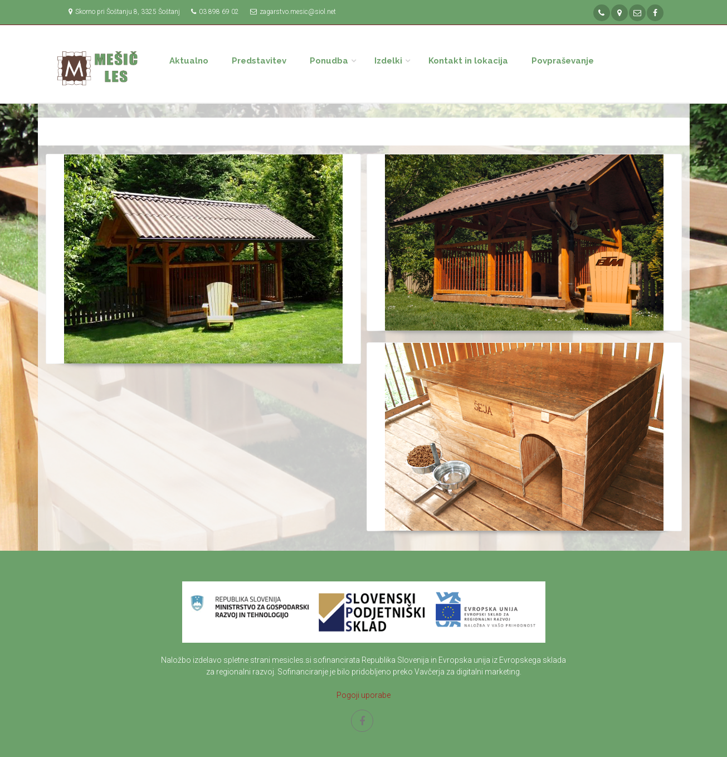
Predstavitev (259, 61)
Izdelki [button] (388, 61)
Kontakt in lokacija (468, 61)
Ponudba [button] (329, 61)
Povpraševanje (562, 61)
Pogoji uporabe (363, 695)
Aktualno (188, 61)
